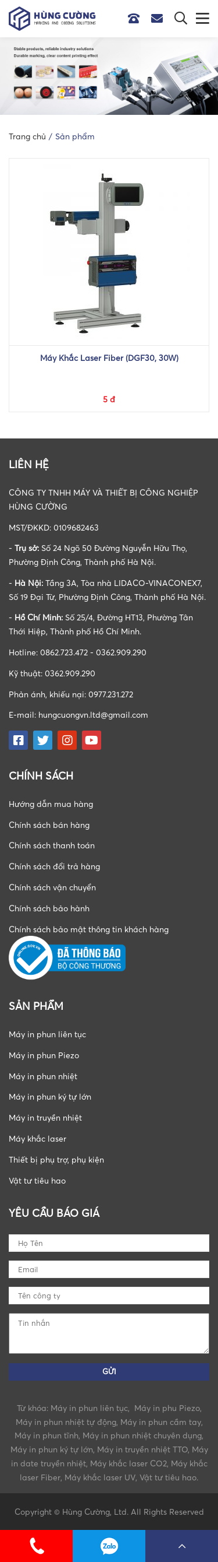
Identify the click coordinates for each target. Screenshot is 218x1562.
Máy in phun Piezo (44, 1055)
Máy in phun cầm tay (160, 1422)
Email (160, 18)
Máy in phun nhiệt (43, 1076)
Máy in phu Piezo (167, 1408)
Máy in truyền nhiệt (45, 1117)
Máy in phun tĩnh (46, 1435)
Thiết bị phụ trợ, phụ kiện (56, 1159)
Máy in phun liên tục (47, 1034)
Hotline (136, 18)
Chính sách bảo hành (49, 908)
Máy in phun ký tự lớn (50, 1096)
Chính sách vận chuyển (52, 887)
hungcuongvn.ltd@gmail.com (93, 714)
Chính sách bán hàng (49, 825)
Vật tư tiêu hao (37, 1180)
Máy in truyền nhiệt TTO (142, 1449)
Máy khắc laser (37, 1138)
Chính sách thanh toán (52, 845)
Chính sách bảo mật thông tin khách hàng (89, 929)
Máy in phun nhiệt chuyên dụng (142, 1435)
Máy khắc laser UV (100, 1477)
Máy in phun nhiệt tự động (66, 1422)
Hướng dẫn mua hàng (51, 804)
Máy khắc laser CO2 (128, 1463)
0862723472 (109, 1546)
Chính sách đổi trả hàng (54, 866)
